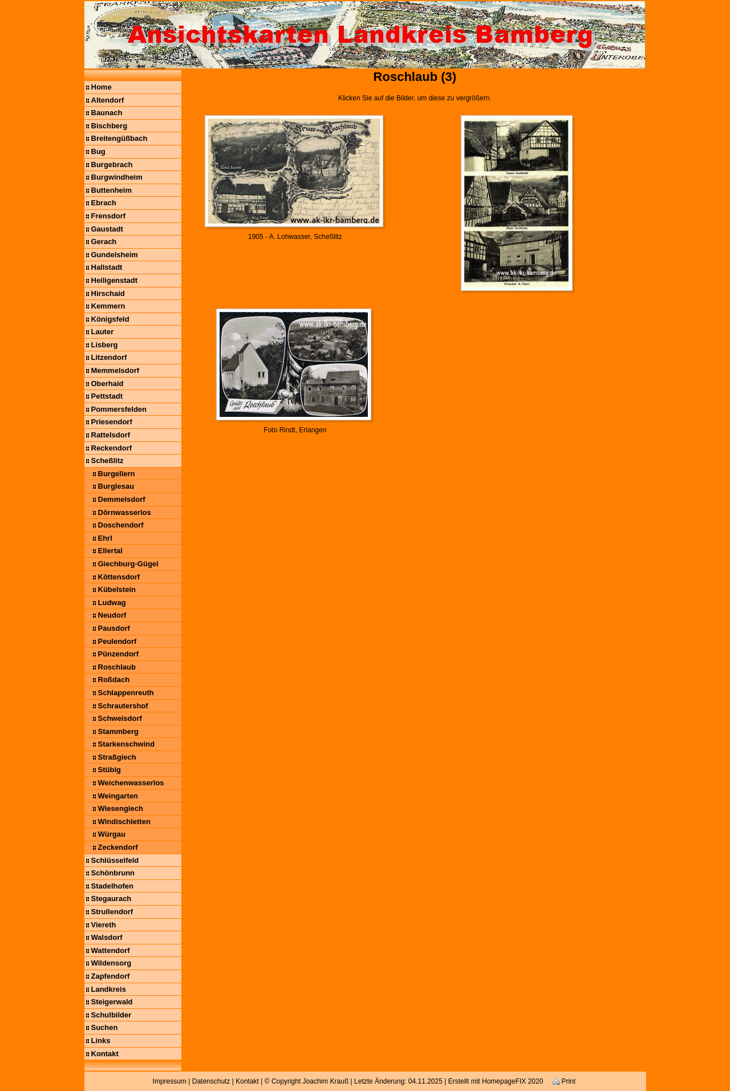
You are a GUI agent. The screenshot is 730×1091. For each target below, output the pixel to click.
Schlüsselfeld (115, 860)
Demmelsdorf (121, 499)
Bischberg (109, 125)
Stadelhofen (112, 886)
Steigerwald (112, 1001)
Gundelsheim (114, 254)
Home (101, 87)
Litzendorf (109, 357)
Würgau (111, 834)
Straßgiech (117, 757)
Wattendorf (110, 950)
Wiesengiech (120, 808)
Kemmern (108, 306)
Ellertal (110, 550)
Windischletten (124, 821)
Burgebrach (112, 164)
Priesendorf (111, 421)
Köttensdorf (119, 577)
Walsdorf (107, 937)
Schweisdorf (120, 718)
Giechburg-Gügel (128, 563)
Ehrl (105, 538)
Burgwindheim (117, 177)
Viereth (103, 924)
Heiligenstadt (114, 280)
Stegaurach (111, 898)
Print (564, 1081)
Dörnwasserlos (124, 512)
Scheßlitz (107, 460)
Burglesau (116, 486)
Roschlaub (117, 667)
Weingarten (118, 796)
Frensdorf (108, 216)
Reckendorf (111, 448)
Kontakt (105, 1053)
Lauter (102, 331)
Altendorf (107, 100)
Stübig (109, 769)
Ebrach (103, 202)
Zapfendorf (110, 976)
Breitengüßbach (119, 138)
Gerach (104, 241)
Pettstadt (107, 396)
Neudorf (112, 615)
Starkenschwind (126, 744)
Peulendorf (117, 641)
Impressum (169, 1081)
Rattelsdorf (111, 435)
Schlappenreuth (126, 692)
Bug (98, 151)
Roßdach (114, 679)
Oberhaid (107, 383)
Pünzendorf (118, 654)
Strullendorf (112, 911)
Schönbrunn (113, 873)
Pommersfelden (119, 409)
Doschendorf (121, 525)
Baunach (107, 112)
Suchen (104, 1027)
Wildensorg (111, 963)
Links (101, 1040)
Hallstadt (107, 267)
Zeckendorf (118, 847)
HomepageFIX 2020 (512, 1081)
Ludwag (112, 602)
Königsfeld (110, 319)
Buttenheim (111, 190)
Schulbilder (111, 1015)
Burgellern (116, 473)
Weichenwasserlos (131, 782)
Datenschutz (211, 1081)
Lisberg (104, 344)
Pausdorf (114, 628)
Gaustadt (107, 229)
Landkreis (108, 989)
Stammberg (118, 731)
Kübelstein (117, 589)
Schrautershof (123, 705)
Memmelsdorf (115, 370)
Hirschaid (108, 293)
